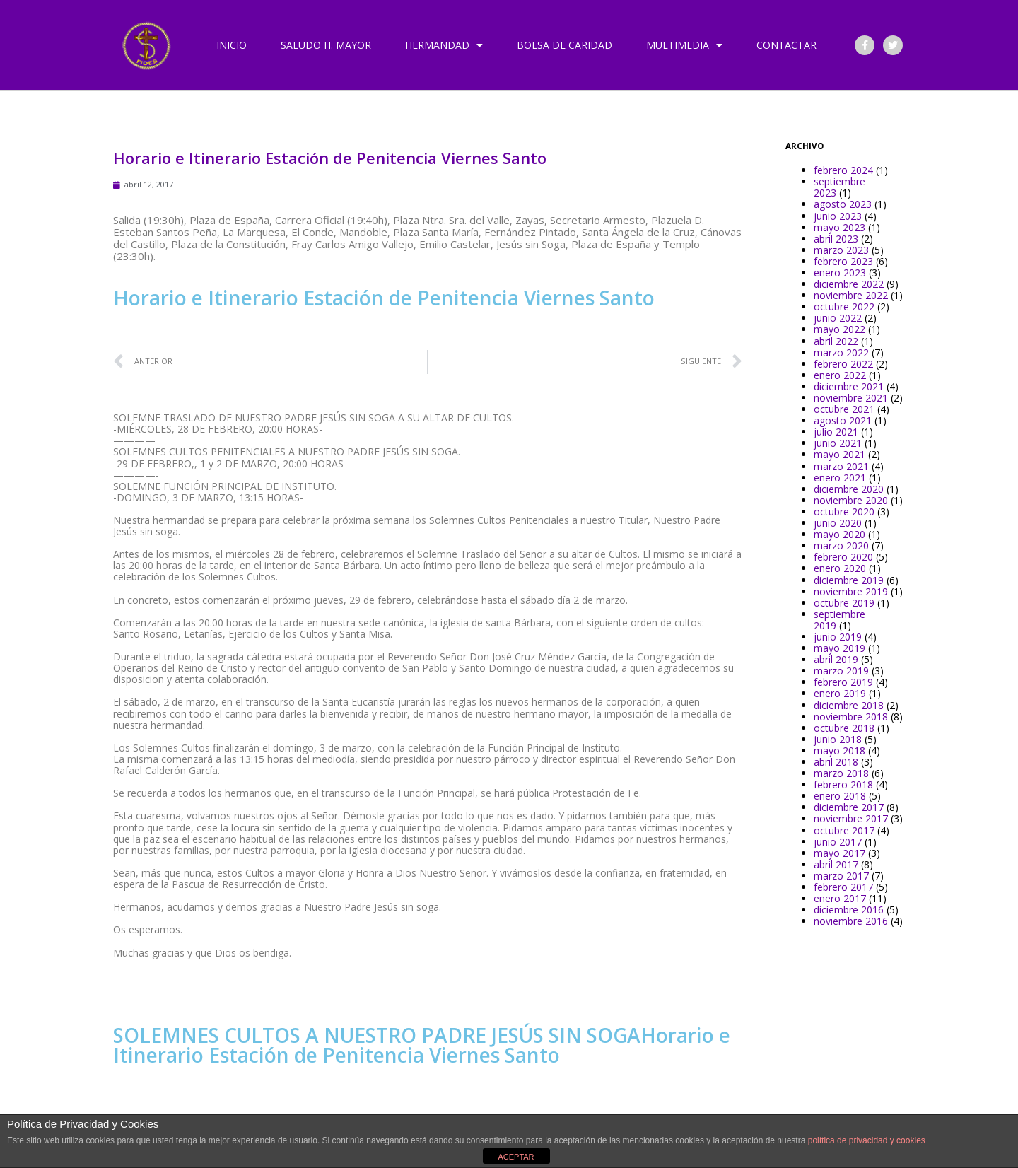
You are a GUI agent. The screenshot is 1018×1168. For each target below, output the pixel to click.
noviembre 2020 (851, 500)
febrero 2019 (843, 682)
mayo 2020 (839, 534)
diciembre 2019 (849, 580)
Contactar (786, 45)
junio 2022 (838, 318)
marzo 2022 (841, 352)
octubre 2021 (844, 409)
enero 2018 (840, 795)
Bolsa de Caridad (564, 45)
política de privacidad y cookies (866, 1140)
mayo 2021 (839, 454)
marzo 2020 (841, 545)
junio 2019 (838, 636)
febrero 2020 (843, 556)
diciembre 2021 (849, 386)
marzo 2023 (841, 250)
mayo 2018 (839, 750)
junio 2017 (838, 841)
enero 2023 (840, 272)
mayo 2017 (839, 853)
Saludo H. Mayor (326, 45)
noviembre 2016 (851, 921)
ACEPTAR (516, 1156)
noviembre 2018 (851, 716)
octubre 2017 (844, 830)
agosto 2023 (843, 204)
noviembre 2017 (851, 818)
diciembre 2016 (849, 909)
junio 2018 (838, 739)
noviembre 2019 (851, 591)
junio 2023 (838, 216)
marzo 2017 (841, 875)
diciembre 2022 (849, 284)
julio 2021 (836, 431)
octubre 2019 (844, 602)
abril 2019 (836, 659)
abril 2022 (836, 341)
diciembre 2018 (849, 705)
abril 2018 (836, 762)
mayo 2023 (839, 227)
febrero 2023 (843, 261)
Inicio (231, 45)
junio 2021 (838, 443)
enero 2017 (840, 898)
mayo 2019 (839, 648)
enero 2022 (840, 375)
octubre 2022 (844, 306)
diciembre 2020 (849, 489)
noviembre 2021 (851, 397)
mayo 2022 (839, 329)
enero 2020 (840, 568)
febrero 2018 (843, 784)
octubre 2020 (844, 511)
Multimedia (684, 45)
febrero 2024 (843, 170)
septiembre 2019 (839, 619)
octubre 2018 (844, 728)
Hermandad (444, 45)
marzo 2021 (841, 466)
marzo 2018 (841, 773)
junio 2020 (838, 523)
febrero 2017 (843, 887)
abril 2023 (836, 238)
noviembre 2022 (851, 295)
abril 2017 (836, 864)
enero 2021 (840, 477)
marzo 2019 (841, 670)
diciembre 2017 (849, 807)
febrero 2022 (843, 363)
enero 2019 (840, 693)
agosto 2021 (843, 420)
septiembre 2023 (839, 187)
